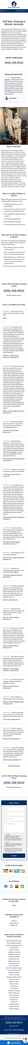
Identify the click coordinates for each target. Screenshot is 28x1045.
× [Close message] (21, 1036)
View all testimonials (14, 764)
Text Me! (8, 832)
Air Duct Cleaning (14, 1007)
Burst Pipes (14, 984)
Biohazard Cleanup (14, 970)
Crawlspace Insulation (14, 952)
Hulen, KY (14, 919)
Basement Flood (14, 977)
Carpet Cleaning (14, 1004)
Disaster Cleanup (14, 948)
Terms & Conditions (13, 850)
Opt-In (7, 840)
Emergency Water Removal (14, 975)
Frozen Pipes (14, 986)
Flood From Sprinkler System (14, 966)
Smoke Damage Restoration (14, 943)
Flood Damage (14, 995)
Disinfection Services (14, 959)
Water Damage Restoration (14, 939)
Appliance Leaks (14, 980)
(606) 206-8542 (20, 11)
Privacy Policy (8, 1028)
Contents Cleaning (14, 973)
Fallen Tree (14, 1000)
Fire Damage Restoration (14, 941)
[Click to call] (14, 1042)
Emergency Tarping (14, 955)
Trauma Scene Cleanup (13, 968)
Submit (14, 854)
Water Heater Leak (14, 991)
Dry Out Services (14, 993)
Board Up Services (14, 957)
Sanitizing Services (14, 961)
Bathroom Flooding (14, 989)
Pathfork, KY (13, 923)
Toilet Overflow (14, 982)
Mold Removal (14, 998)
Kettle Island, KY (14, 921)
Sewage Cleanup (14, 1002)
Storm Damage (14, 946)
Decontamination (14, 964)
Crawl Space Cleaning (14, 950)
